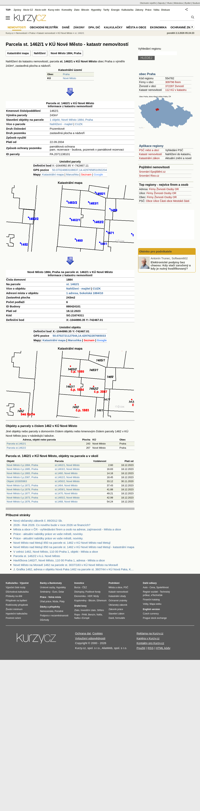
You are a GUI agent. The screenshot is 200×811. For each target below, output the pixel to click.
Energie (115, 10)
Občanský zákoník (118, 605)
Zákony (139, 10)
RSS (151, 648)
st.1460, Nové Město (66, 473)
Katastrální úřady (117, 596)
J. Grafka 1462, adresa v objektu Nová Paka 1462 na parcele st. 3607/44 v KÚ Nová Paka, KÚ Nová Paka (73, 569)
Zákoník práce (116, 609)
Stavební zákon (116, 613)
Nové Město (69, 78)
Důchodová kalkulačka (17, 591)
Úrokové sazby (47, 587)
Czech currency (151, 613)
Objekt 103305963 (17, 481)
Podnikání (114, 583)
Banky (43, 583)
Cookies (97, 633)
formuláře (120, 618)
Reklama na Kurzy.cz (150, 633)
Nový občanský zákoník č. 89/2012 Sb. (37, 520)
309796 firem (173, 82)
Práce (148, 10)
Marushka (72, 174)
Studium (196, 3)
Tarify (106, 10)
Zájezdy (161, 3)
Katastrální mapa (18, 53)
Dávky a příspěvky (50, 606)
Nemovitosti (21, 33)
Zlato (77, 10)
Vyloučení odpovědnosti (90, 638)
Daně (66, 27)
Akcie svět (40, 10)
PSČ (126, 587)
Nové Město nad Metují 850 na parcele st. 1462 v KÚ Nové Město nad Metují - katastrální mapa (73, 547)
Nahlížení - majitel (61, 124)
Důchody (44, 620)
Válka (156, 10)
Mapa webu (155, 604)
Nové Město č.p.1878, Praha (22, 489)
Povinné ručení (13, 618)
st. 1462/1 (72, 284)
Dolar (61, 591)
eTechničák (156, 595)
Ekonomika (158, 27)
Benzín (91, 614)
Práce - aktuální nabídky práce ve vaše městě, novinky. (48, 534)
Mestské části (181, 200)
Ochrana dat (83, 633)
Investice (79, 583)
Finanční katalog (151, 599)
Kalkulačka (128, 10)
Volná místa (54, 597)
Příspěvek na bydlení (16, 600)
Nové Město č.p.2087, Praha (22, 477)
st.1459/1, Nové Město (67, 489)
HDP (90, 596)
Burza (77, 587)
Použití (141, 648)
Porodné (59, 611)
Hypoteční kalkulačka (16, 613)
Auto (145, 587)
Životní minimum (14, 609)
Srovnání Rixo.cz (149, 175)
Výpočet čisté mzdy (15, 587)
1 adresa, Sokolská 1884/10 (84, 293)
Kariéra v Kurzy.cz (148, 638)
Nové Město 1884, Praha (66, 53)
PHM (84, 614)
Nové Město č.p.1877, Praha (22, 493)
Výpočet (24, 583)
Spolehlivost (162, 587)
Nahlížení (40, 53)
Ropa (77, 614)
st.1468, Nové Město (66, 501)
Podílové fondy (92, 591)
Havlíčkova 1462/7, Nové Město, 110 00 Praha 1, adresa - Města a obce (59, 560)
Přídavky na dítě (14, 596)
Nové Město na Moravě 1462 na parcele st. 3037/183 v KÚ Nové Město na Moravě (65, 565)
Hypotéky (96, 10)
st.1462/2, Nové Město (67, 477)
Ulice (156, 200)
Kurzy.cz (10, 33)
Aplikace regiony (151, 146)
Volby (145, 604)
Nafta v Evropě (81, 618)
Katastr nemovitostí (150, 154)
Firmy (152, 189)
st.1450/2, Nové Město (67, 481)
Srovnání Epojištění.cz (152, 171)
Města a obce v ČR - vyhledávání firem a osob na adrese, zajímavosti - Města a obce (67, 529)
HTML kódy (163, 648)
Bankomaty (55, 583)
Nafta (99, 614)
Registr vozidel (150, 591)
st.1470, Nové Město (66, 493)
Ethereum (101, 600)
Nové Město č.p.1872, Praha (22, 485)
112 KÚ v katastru (175, 89)
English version (151, 609)
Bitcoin (85, 10)
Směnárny (45, 591)
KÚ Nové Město (65, 33)
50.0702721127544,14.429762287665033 (79, 335)
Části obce (166, 200)
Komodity (67, 10)
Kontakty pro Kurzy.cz (150, 643)
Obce (149, 200)
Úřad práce (45, 601)
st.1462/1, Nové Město (67, 465)
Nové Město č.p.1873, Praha (22, 497)
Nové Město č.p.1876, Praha (22, 501)
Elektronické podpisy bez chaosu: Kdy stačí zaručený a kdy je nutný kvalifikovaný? (171, 265)
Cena (152, 587)
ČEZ (84, 587)
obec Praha (147, 74)
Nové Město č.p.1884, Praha (22, 465)
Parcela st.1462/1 (16, 443)
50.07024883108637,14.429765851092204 (79, 169)
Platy (62, 601)
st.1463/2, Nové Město (67, 469)
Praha (66, 74)
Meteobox (178, 3)
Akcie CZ (28, 10)
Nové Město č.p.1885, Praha (22, 469)
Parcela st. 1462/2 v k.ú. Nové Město (36, 556)
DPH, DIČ (94, 27)
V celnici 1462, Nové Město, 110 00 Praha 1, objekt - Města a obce (55, 551)
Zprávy (17, 10)
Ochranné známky (184, 27)
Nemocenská (46, 611)
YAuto (169, 3)
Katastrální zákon (149, 158)
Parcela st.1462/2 (16, 447)
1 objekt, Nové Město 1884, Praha (71, 119)
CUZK (79, 124)
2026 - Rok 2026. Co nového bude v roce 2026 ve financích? (51, 525)
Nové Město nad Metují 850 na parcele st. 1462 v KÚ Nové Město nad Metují (61, 542)
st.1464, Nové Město (66, 485)
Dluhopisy (79, 591)
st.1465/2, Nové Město (67, 497)
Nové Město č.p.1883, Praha (22, 473)
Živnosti (161, 189)
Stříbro (100, 610)
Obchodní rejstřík (148, 3)
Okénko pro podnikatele (155, 251)
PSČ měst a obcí (149, 150)
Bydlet (188, 3)
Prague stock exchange (155, 618)
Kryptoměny (80, 600)
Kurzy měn (54, 10)
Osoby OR (172, 189)
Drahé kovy (80, 606)
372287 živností (174, 86)
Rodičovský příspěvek (17, 605)
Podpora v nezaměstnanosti (54, 615)
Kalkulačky (113, 27)
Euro (54, 591)
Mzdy (96, 596)
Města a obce (136, 27)
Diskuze (165, 10)
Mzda (55, 601)
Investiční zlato (88, 610)
